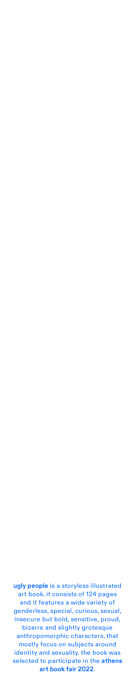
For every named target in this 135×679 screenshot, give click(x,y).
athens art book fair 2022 (81, 665)
